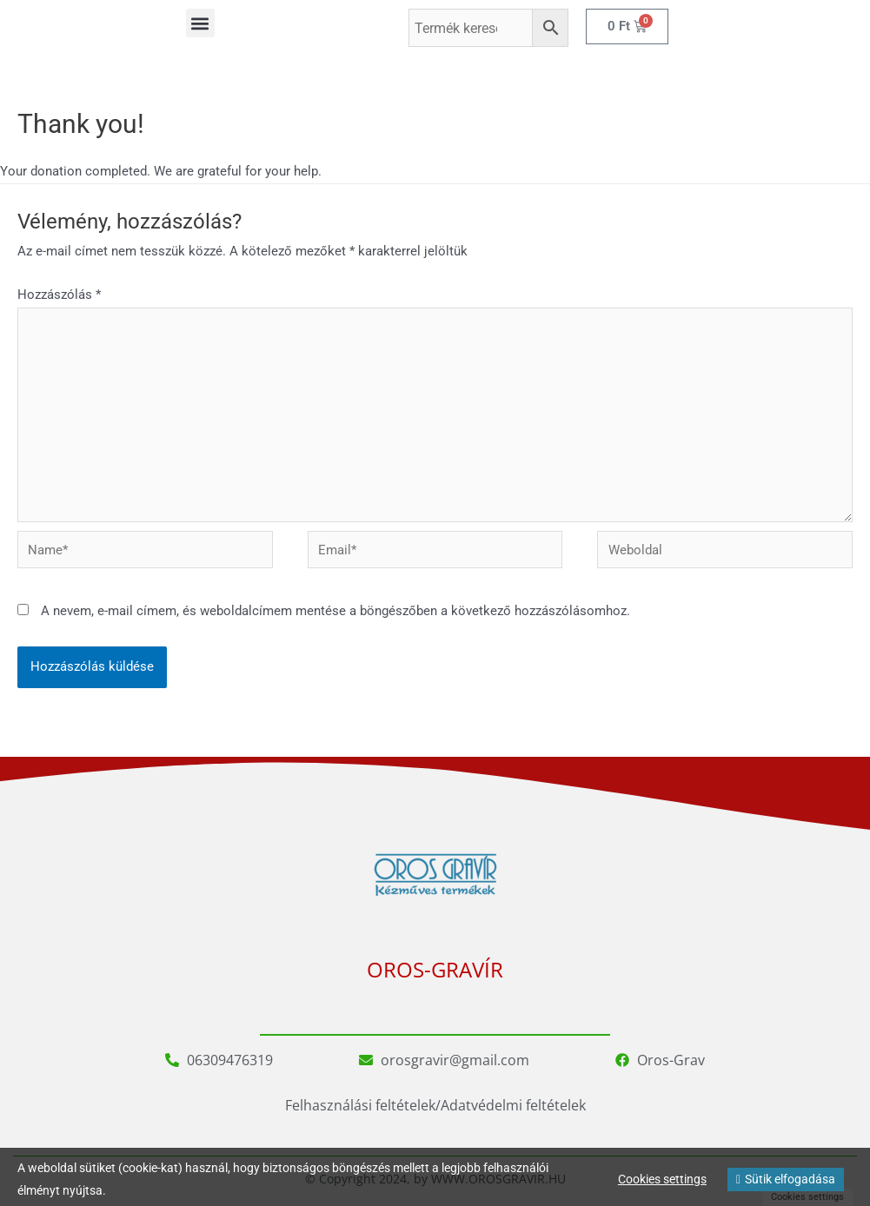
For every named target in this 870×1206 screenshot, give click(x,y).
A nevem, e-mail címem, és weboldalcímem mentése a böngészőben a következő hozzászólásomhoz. (335, 611)
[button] (200, 23)
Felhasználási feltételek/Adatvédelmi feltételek (435, 1105)
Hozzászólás (59, 294)
